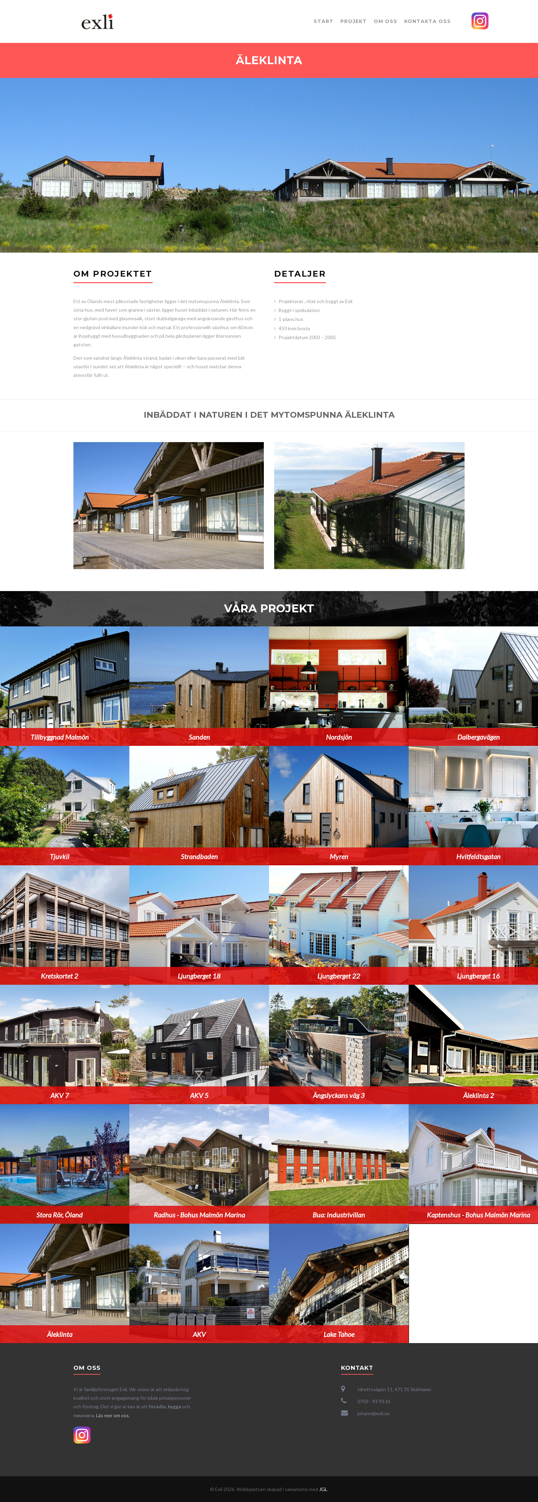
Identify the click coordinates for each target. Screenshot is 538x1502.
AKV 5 (199, 1095)
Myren (338, 856)
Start (324, 21)
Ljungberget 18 (199, 976)
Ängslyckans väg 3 (339, 1095)
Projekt (353, 21)
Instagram (480, 21)
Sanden (199, 737)
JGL (323, 1489)
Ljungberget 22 (338, 976)
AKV (199, 1334)
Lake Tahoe (338, 1334)
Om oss (385, 21)
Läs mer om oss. (113, 1415)
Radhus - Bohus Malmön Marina (199, 1215)
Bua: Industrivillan (339, 1215)
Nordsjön (339, 737)
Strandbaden (199, 856)
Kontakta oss (427, 21)
